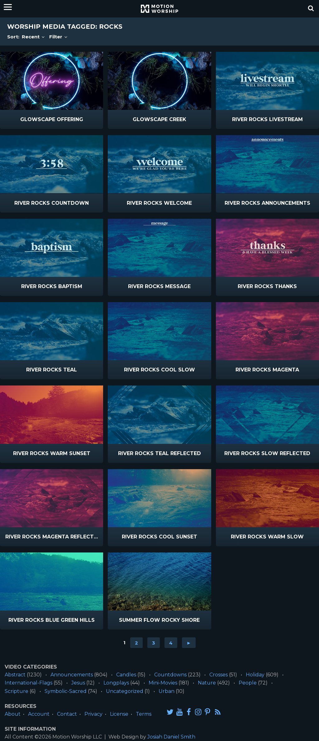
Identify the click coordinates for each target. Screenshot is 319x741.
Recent (33, 37)
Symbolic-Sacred (66, 691)
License (119, 714)
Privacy (93, 714)
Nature (207, 683)
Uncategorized (124, 691)
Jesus (78, 683)
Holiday (255, 675)
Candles (126, 675)
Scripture (16, 691)
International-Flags (28, 683)
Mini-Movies (163, 683)
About (13, 714)
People (248, 683)
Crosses (218, 675)
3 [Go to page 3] (153, 642)
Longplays (116, 683)
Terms (143, 714)
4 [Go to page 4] (171, 642)
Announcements (71, 675)
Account (39, 714)
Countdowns (170, 675)
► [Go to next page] (189, 642)
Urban (166, 691)
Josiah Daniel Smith (171, 737)
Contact (67, 714)
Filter (58, 37)
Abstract (15, 675)
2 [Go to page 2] (136, 642)
